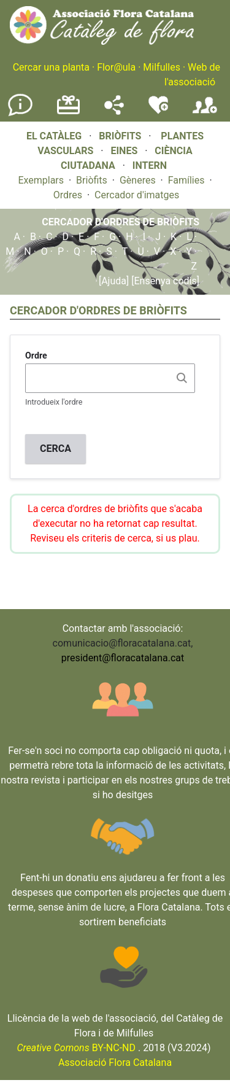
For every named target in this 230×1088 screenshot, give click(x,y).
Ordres (67, 195)
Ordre (36, 355)
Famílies (186, 180)
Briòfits (91, 180)
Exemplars (41, 180)
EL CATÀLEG (54, 136)
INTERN (149, 165)
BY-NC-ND (76, 1048)
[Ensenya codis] (164, 281)
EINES (123, 151)
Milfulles (161, 67)
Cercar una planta (51, 67)
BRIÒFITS (121, 136)
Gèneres (138, 180)
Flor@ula (116, 67)
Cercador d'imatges (136, 195)
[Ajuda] (114, 281)
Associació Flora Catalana (115, 1062)
